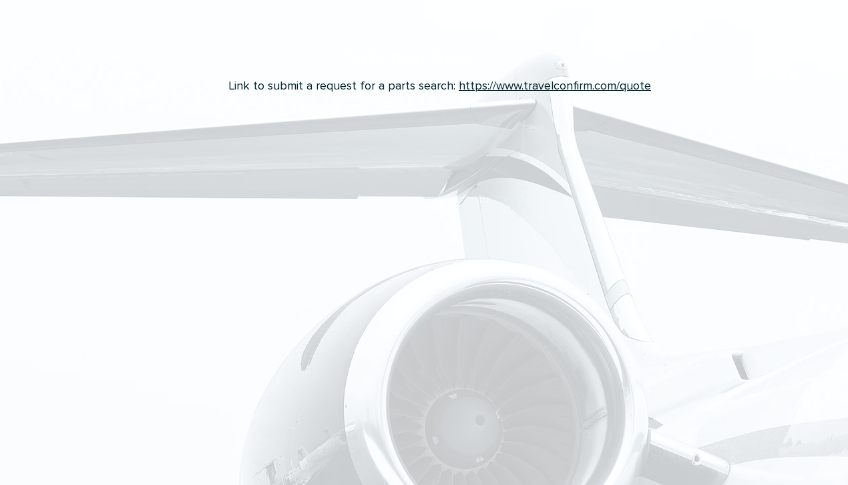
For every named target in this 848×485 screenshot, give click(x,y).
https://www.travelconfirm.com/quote (555, 85)
